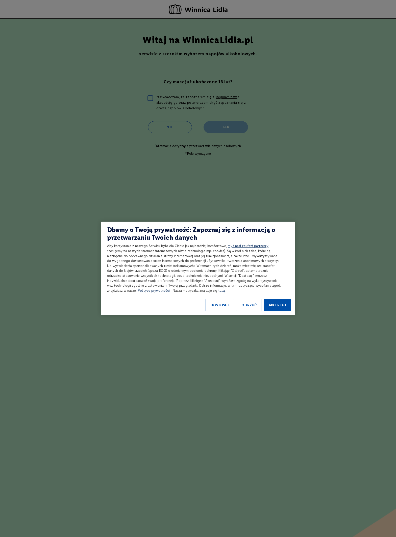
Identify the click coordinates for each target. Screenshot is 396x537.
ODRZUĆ (249, 305)
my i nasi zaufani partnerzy (248, 246)
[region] (198, 268)
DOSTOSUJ (219, 305)
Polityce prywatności (154, 290)
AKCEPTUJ (277, 305)
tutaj (222, 290)
